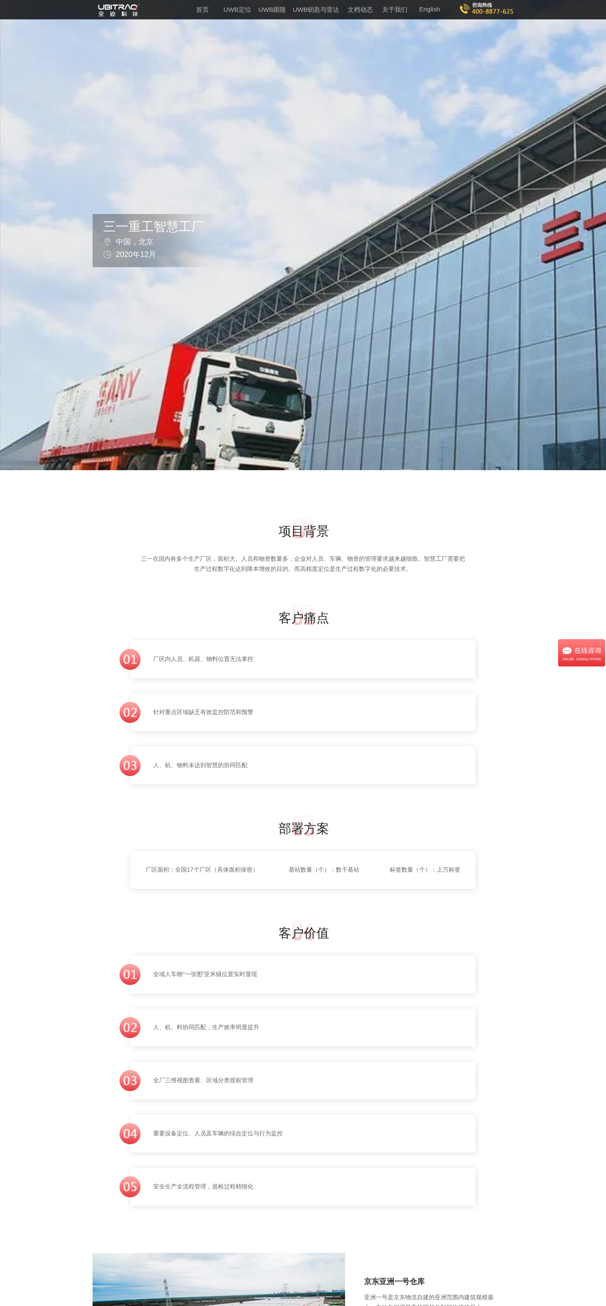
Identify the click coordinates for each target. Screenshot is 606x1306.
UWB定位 (237, 9)
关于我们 (394, 9)
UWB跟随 (272, 9)
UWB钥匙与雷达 (316, 9)
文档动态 (360, 9)
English (429, 9)
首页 (202, 9)
